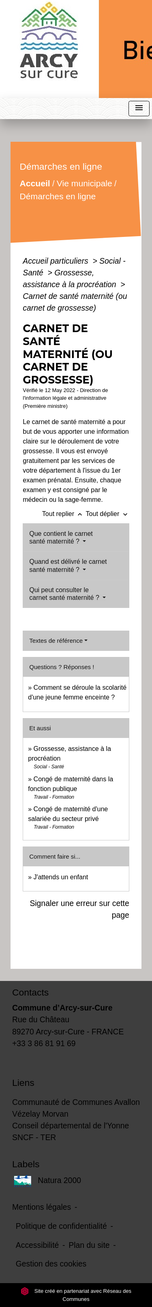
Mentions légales (41, 1207)
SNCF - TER (34, 1137)
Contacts (30, 992)
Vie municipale (84, 183)
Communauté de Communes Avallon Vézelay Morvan (76, 1108)
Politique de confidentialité (61, 1226)
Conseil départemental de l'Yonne (70, 1125)
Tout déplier (107, 513)
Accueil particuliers (56, 260)
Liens (23, 1082)
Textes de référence (56, 640)
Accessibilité (37, 1245)
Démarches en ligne (58, 196)
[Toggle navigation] (139, 109)
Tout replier (64, 513)
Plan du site (89, 1245)
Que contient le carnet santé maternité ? (61, 537)
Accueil (35, 183)
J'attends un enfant (61, 877)
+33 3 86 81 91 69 (44, 1043)
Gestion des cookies (51, 1263)
